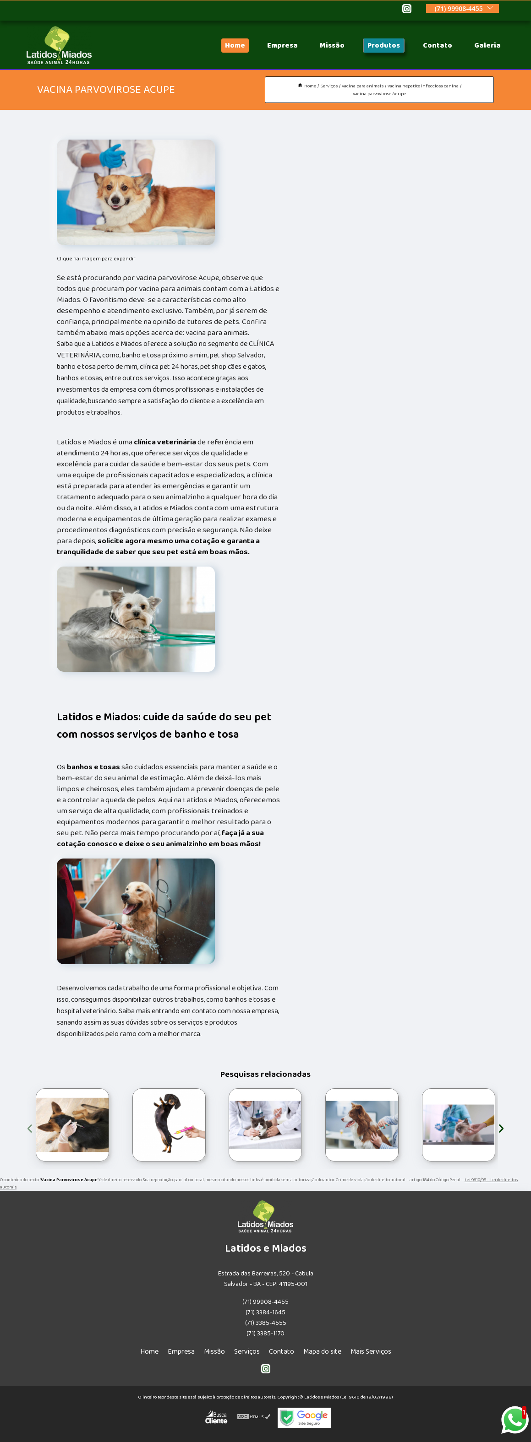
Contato (437, 45)
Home (235, 45)
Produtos (383, 45)
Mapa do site (322, 1351)
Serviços (247, 1351)
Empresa (282, 45)
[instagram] (406, 10)
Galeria (487, 45)
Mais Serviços (370, 1351)
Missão (332, 45)
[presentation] (30, 1127)
